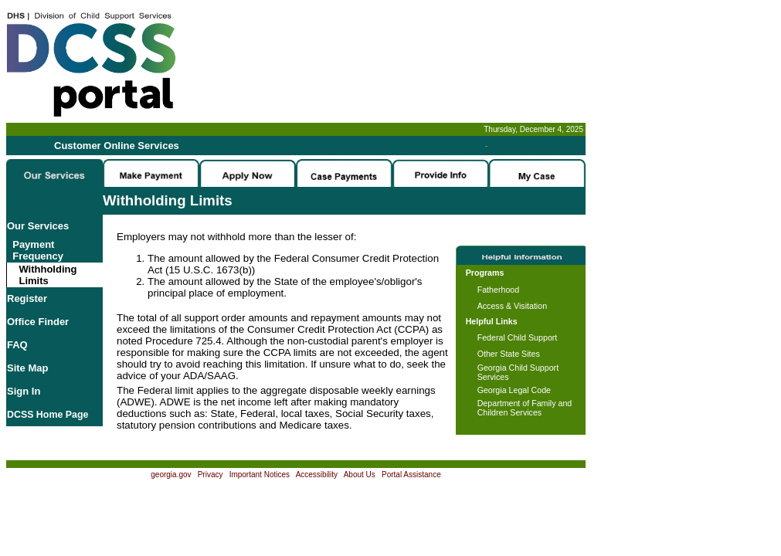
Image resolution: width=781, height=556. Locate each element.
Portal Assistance (411, 474)
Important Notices (259, 474)
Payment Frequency (35, 250)
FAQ (17, 345)
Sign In (23, 391)
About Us (359, 474)
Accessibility (317, 474)
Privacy (210, 474)
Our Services (38, 226)
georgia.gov (171, 474)
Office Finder (38, 321)
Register (27, 298)
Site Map (27, 368)
